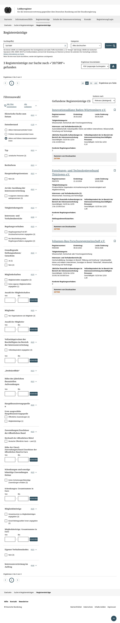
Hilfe (6, 601)
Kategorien (75, 41)
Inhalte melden (100, 607)
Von (6, 296)
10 (83, 83)
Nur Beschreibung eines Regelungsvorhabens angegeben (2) (21, 240)
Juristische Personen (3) (17, 156)
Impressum (112, 607)
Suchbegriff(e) (9, 41)
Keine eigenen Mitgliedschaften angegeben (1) (19, 285)
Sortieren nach (98, 96)
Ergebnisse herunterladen (90, 62)
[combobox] (86, 45)
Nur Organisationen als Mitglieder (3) (21, 316)
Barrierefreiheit (76, 607)
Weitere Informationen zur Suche (14, 54)
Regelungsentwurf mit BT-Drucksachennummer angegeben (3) (21, 233)
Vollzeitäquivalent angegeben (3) (20, 350)
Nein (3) (11, 179)
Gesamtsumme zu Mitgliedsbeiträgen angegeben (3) (22, 515)
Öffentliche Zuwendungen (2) (19, 417)
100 (96, 83)
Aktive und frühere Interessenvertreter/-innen (22, 139)
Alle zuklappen (31, 105)
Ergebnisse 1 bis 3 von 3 (12, 77)
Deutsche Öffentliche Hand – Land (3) (22, 441)
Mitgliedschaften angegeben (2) (19, 280)
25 (87, 83)
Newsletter (23, 601)
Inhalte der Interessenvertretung (67, 20)
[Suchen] (110, 45)
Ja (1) (10, 261)
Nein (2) (11, 265)
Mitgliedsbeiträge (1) (15, 421)
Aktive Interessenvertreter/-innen (20, 130)
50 (91, 83)
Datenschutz (88, 607)
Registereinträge (43, 19)
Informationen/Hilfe (24, 20)
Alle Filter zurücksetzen (10, 105)
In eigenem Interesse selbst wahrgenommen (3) (18, 197)
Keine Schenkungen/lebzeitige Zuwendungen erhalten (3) (19, 481)
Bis (19, 296)
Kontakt (87, 20)
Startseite (8, 20)
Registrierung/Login (105, 20)
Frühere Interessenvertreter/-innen (20, 134)
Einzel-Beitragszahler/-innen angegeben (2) (23, 522)
